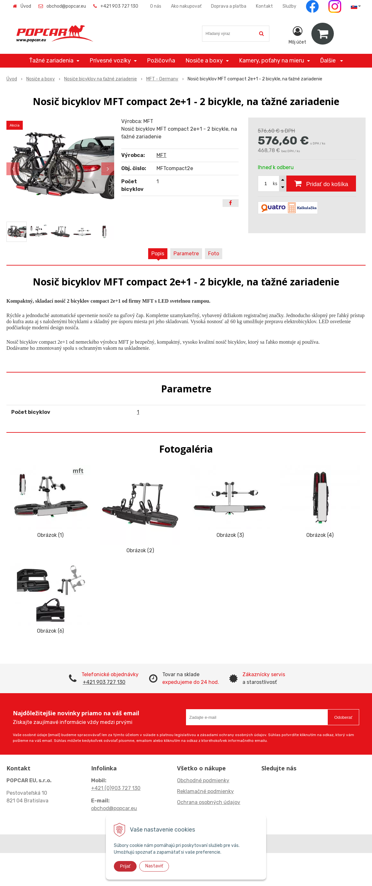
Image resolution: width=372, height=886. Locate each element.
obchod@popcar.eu (66, 6)
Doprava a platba (228, 6)
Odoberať (343, 717)
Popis (157, 253)
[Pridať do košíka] (321, 184)
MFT (161, 155)
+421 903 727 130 (119, 6)
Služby (289, 6)
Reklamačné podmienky (205, 791)
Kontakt (264, 6)
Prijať (125, 866)
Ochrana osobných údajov (208, 802)
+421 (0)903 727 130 (115, 788)
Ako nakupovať (186, 6)
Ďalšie (331, 60)
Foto (213, 253)
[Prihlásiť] (297, 34)
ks (275, 183)
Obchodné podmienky (203, 780)
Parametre (186, 253)
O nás (155, 6)
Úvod (26, 6)
